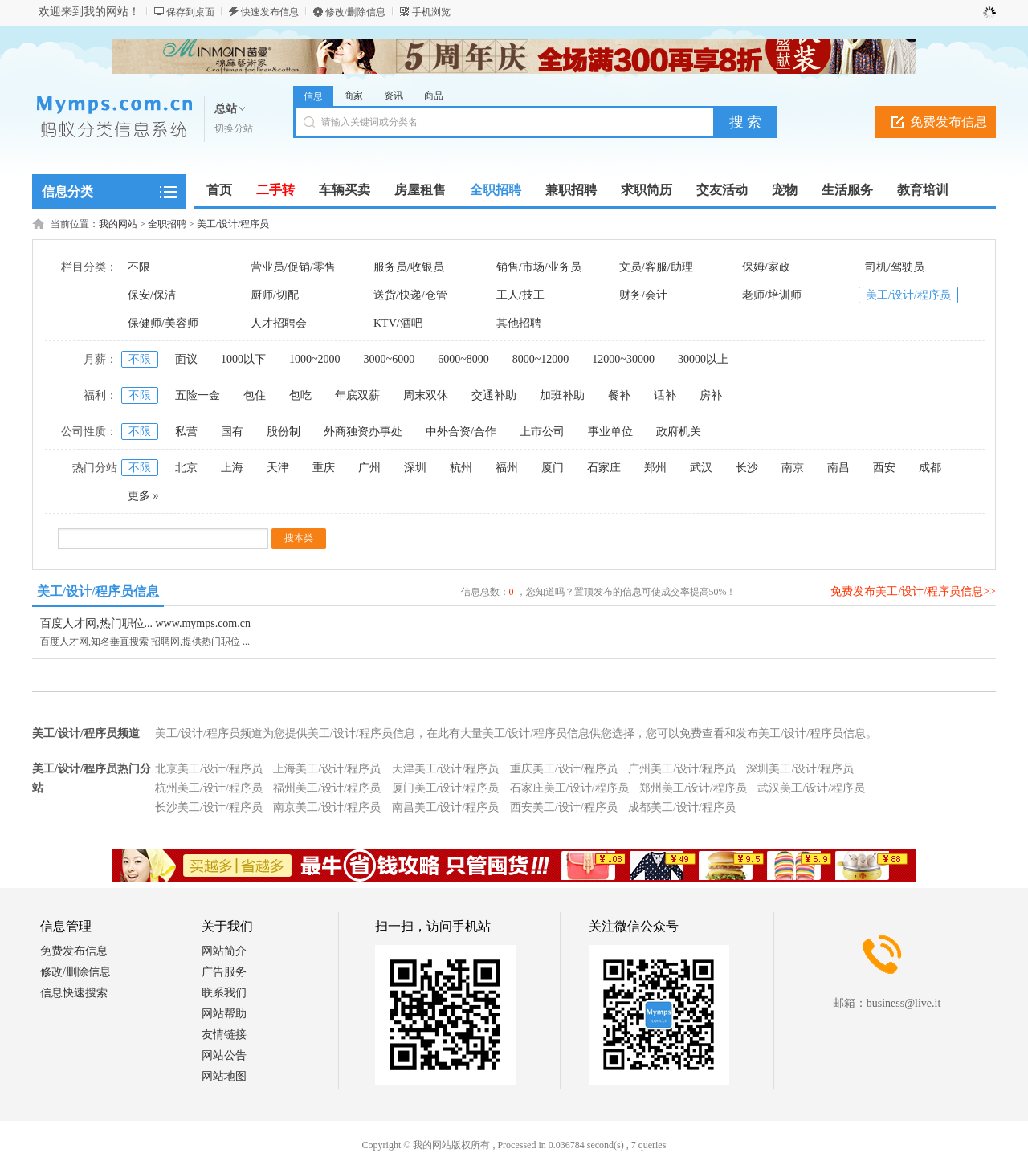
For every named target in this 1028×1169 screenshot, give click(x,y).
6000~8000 (463, 359)
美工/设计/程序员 (233, 224)
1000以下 (243, 359)
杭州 (461, 468)
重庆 (323, 468)
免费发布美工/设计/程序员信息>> (913, 591)
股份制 (283, 432)
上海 (232, 468)
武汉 (701, 468)
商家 (353, 95)
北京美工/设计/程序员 (209, 769)
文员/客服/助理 (656, 267)
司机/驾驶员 (894, 267)
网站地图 (224, 1076)
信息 (313, 96)
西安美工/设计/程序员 (564, 807)
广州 (369, 468)
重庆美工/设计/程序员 (564, 769)
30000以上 (703, 359)
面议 (186, 359)
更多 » (143, 496)
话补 (665, 395)
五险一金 (197, 395)
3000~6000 (389, 359)
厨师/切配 (275, 295)
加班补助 (562, 395)
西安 (884, 468)
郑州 (655, 468)
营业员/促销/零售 (293, 267)
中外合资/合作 (461, 432)
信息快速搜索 (74, 993)
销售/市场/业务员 (538, 267)
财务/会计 (643, 295)
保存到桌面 (190, 12)
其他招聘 (518, 323)
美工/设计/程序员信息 (98, 591)
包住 (254, 395)
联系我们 (224, 993)
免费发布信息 (948, 121)
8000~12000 (540, 359)
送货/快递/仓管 (410, 295)
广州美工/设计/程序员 (682, 769)
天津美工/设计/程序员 (446, 769)
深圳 (415, 468)
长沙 (747, 468)
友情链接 (224, 1034)
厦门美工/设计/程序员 (446, 788)
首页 (219, 190)
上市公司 (542, 432)
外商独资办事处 (363, 432)
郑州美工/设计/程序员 (693, 788)
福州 (507, 468)
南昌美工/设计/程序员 (446, 807)
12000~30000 (623, 359)
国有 (232, 432)
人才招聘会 (279, 323)
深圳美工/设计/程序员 (800, 769)
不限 (139, 267)
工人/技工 (520, 295)
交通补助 (493, 395)
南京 (792, 468)
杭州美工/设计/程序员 (209, 788)
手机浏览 (431, 12)
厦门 (552, 468)
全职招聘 (167, 224)
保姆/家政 (766, 267)
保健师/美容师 (163, 323)
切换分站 (233, 128)
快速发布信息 (270, 12)
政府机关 (678, 432)
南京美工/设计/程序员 (327, 807)
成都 (930, 468)
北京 (186, 468)
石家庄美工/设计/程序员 (569, 788)
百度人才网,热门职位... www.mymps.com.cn (145, 623)
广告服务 (224, 972)
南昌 (838, 468)
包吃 (300, 395)
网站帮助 (224, 1014)
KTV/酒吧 (397, 323)
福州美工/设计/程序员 (327, 788)
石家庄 (604, 468)
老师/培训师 (772, 295)
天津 (278, 468)
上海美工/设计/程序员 (327, 769)
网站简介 (224, 951)
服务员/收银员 (408, 267)
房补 (711, 395)
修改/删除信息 (355, 12)
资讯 (393, 95)
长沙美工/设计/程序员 (209, 807)
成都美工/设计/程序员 (682, 807)
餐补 (619, 395)
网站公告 (224, 1055)
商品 (433, 95)
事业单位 (610, 432)
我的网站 (118, 224)
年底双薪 (357, 395)
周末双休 (425, 395)
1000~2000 (315, 359)
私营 (186, 432)
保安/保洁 (152, 295)
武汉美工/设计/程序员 (811, 788)
